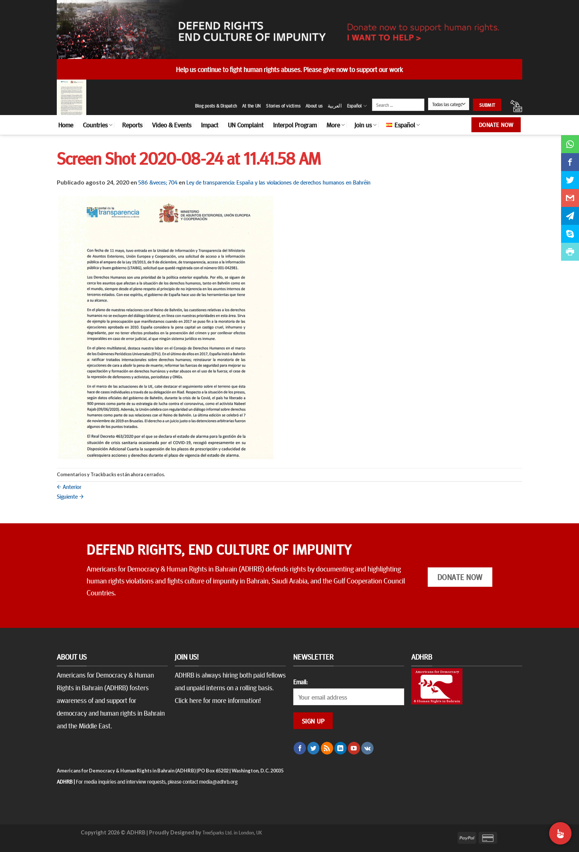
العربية (335, 105)
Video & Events (171, 124)
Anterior (69, 486)
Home (65, 124)
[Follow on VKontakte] (367, 748)
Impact (209, 124)
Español (357, 105)
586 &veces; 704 (157, 182)
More (335, 124)
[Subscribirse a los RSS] (327, 748)
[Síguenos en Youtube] (354, 748)
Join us (365, 124)
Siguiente (70, 496)
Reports (132, 124)
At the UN (251, 105)
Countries (97, 124)
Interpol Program (295, 124)
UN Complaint (245, 124)
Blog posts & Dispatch (216, 105)
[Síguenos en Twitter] (313, 748)
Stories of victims (283, 105)
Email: (300, 681)
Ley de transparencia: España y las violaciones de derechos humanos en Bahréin (278, 182)
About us (314, 105)
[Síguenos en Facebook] (300, 748)
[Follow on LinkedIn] (340, 748)
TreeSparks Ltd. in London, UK (232, 832)
